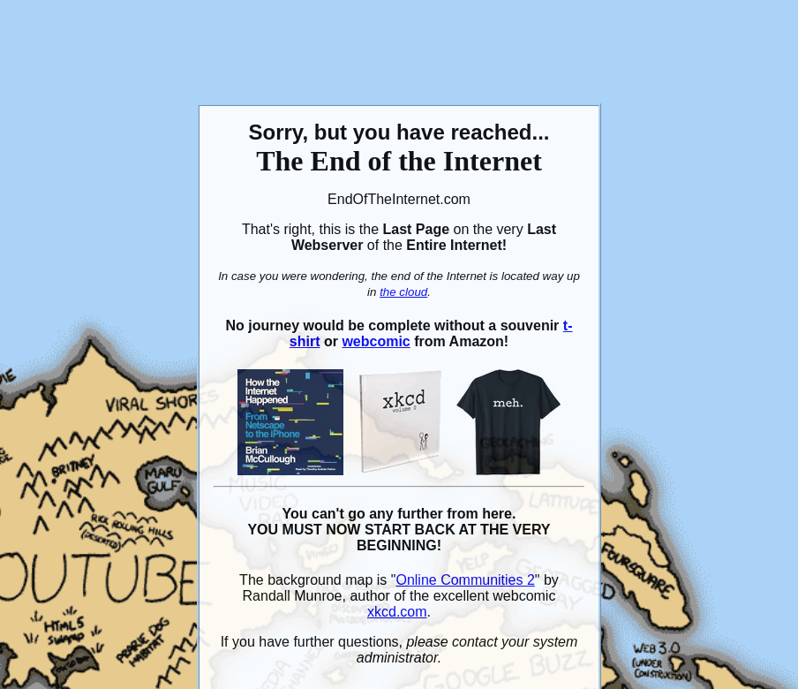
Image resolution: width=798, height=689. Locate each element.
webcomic (376, 341)
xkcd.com (397, 611)
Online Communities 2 (464, 579)
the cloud (403, 292)
